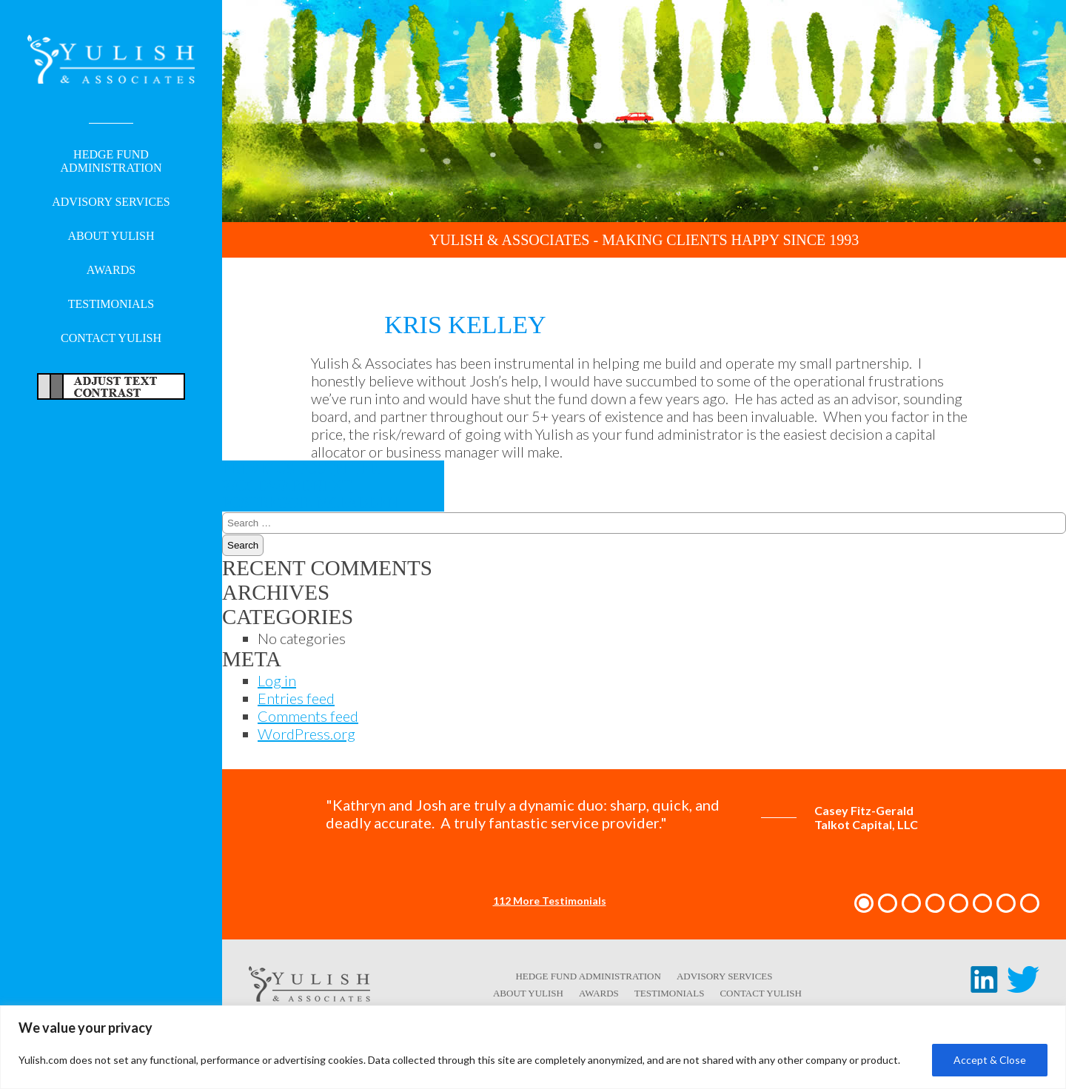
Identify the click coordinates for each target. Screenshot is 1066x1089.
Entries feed (296, 698)
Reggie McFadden (310, 494)
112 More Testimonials (549, 900)
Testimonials (111, 305)
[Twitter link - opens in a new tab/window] (1023, 987)
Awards (111, 271)
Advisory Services (111, 203)
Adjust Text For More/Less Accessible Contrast (111, 388)
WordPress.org (306, 734)
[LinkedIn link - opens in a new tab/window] (984, 987)
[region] (533, 1047)
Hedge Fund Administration (111, 162)
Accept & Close (989, 1059)
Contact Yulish (111, 339)
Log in (277, 680)
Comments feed (308, 716)
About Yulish (111, 237)
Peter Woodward (301, 477)
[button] (864, 903)
